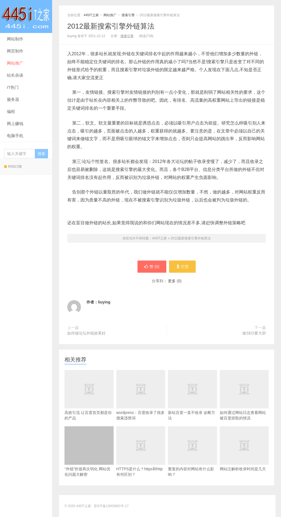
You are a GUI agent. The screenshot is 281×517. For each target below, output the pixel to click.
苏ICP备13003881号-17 (111, 506)
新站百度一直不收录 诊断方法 (192, 403)
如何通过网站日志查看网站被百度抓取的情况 (244, 403)
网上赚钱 (15, 123)
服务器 (13, 99)
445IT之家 (26, 16)
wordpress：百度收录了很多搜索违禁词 (140, 403)
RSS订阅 (13, 166)
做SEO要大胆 (254, 333)
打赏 (182, 266)
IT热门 (13, 87)
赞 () (151, 266)
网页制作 (15, 51)
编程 (11, 111)
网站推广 (15, 63)
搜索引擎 (128, 15)
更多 (172, 281)
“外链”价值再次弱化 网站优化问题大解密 (89, 451)
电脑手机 (15, 135)
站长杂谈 (15, 75)
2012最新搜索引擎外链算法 (110, 26)
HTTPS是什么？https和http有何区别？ (140, 460)
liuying (104, 302)
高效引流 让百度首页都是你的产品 (89, 403)
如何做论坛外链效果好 (86, 333)
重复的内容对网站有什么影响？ (192, 460)
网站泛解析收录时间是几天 (244, 457)
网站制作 (15, 39)
